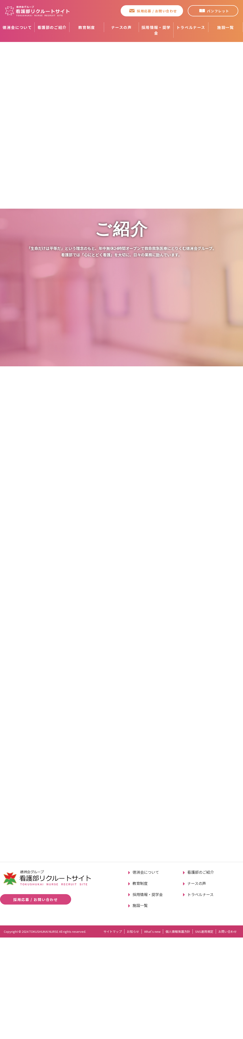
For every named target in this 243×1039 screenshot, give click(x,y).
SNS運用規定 (204, 1033)
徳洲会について (17, 27)
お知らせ (133, 1033)
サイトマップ (112, 1033)
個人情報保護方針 (177, 1033)
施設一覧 (225, 27)
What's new (152, 1033)
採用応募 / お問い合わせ (157, 11)
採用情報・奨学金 (156, 30)
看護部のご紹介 (52, 27)
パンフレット (218, 11)
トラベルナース (190, 27)
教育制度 (86, 27)
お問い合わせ (227, 1033)
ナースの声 (121, 27)
